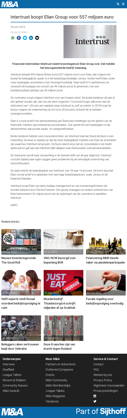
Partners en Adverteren (61, 364)
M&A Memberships (58, 385)
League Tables (12, 375)
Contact (98, 364)
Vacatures (52, 401)
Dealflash (8, 369)
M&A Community (56, 380)
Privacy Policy (102, 380)
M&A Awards (11, 390)
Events (50, 375)
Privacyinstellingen (105, 390)
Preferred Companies (59, 369)
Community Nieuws (15, 385)
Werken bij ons (102, 375)
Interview (9, 364)
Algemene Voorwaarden (108, 385)
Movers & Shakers (14, 380)
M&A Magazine (55, 396)
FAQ (96, 369)
